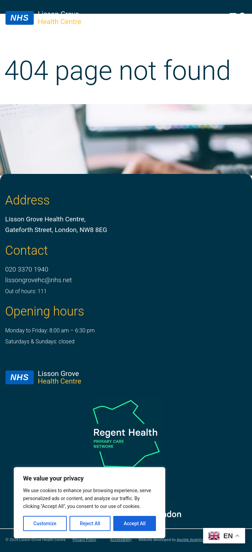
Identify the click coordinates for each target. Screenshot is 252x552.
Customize (44, 523)
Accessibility (121, 540)
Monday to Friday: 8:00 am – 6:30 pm (50, 330)
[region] (89, 502)
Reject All (90, 523)
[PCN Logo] (126, 433)
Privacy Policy (84, 540)
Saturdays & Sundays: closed (39, 341)
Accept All (135, 523)
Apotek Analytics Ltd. (195, 540)
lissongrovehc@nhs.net (38, 280)
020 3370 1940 (26, 269)
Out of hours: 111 (26, 291)
